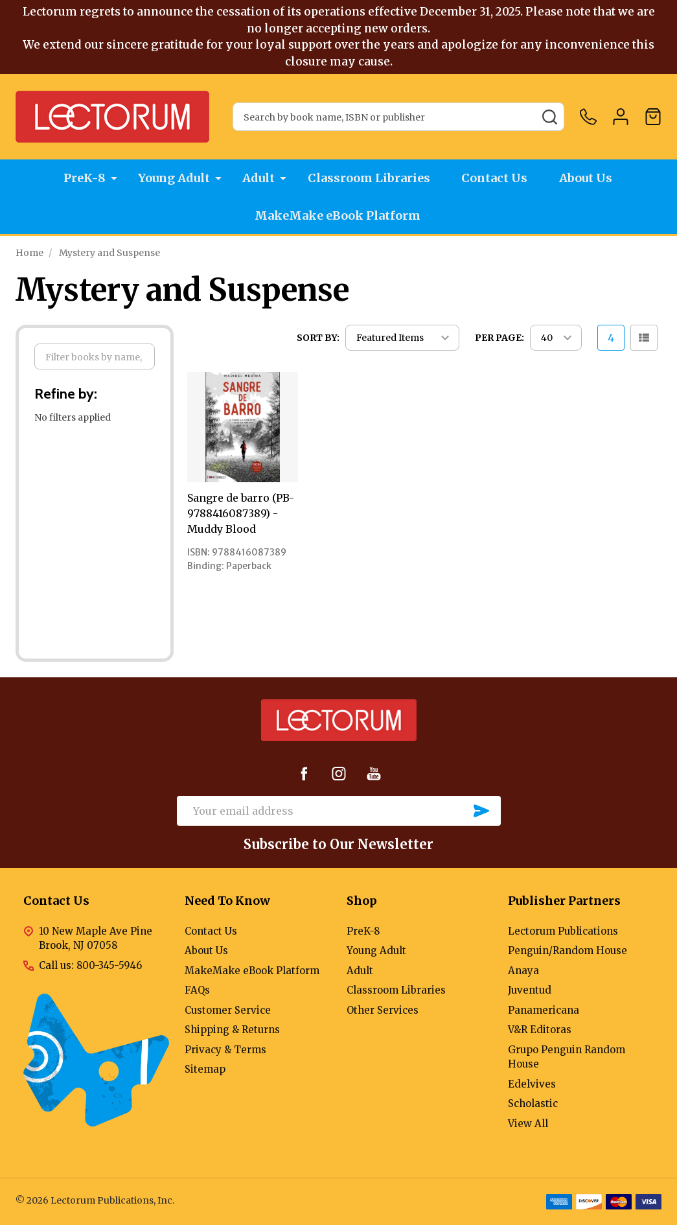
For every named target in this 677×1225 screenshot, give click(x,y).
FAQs (197, 990)
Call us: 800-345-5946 (90, 965)
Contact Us (496, 178)
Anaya (523, 970)
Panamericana (543, 1010)
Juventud (529, 990)
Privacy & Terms (225, 1050)
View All (528, 1123)
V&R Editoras (539, 1029)
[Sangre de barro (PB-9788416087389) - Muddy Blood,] (242, 427)
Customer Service (228, 1010)
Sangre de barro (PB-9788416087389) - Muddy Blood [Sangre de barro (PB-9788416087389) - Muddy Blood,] (240, 513)
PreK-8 (83, 178)
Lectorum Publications (563, 931)
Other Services (383, 1010)
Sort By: (318, 338)
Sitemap (205, 1069)
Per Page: (499, 338)
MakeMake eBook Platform (339, 216)
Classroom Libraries (369, 178)
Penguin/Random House (567, 950)
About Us (588, 178)
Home (29, 253)
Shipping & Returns (232, 1029)
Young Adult (173, 178)
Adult (258, 178)
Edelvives (532, 1084)
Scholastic (533, 1103)
